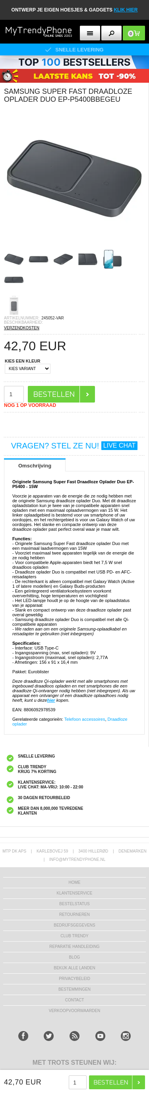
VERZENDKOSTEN (21, 328)
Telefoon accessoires (84, 719)
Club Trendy (74, 936)
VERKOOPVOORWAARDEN (74, 1011)
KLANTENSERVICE (75, 893)
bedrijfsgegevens (74, 925)
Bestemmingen (74, 989)
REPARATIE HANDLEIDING (74, 946)
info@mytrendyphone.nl (77, 859)
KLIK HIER (125, 10)
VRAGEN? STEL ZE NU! (74, 445)
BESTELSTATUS (74, 904)
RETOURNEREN (74, 914)
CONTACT (74, 1000)
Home (75, 882)
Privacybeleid (74, 978)
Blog (74, 957)
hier (51, 700)
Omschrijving (34, 466)
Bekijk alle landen (74, 968)
